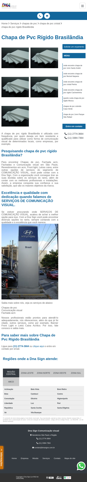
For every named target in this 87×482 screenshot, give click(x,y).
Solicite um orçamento (74, 47)
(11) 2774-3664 (21, 346)
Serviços (46, 458)
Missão (35, 458)
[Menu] (82, 6)
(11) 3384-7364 (73, 138)
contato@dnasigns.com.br (43, 448)
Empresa (24, 458)
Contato (57, 458)
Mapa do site (69, 458)
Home (14, 458)
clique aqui (38, 346)
